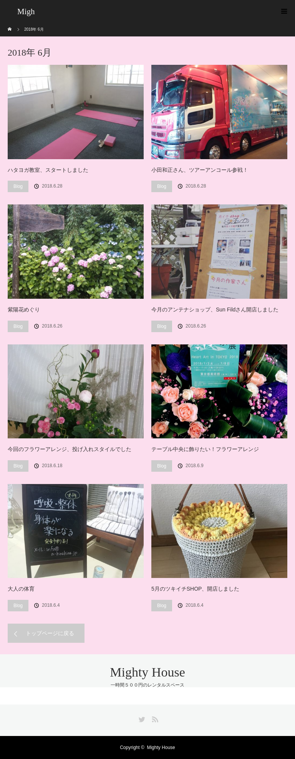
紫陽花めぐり (24, 309)
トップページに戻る (50, 633)
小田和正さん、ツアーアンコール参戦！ (199, 170)
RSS (154, 718)
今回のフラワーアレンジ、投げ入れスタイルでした (69, 449)
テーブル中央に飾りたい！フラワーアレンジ (205, 449)
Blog (18, 186)
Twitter (141, 718)
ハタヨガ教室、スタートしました (48, 170)
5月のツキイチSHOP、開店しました (195, 589)
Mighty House (147, 672)
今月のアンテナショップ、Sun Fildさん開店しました (214, 309)
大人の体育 (21, 589)
